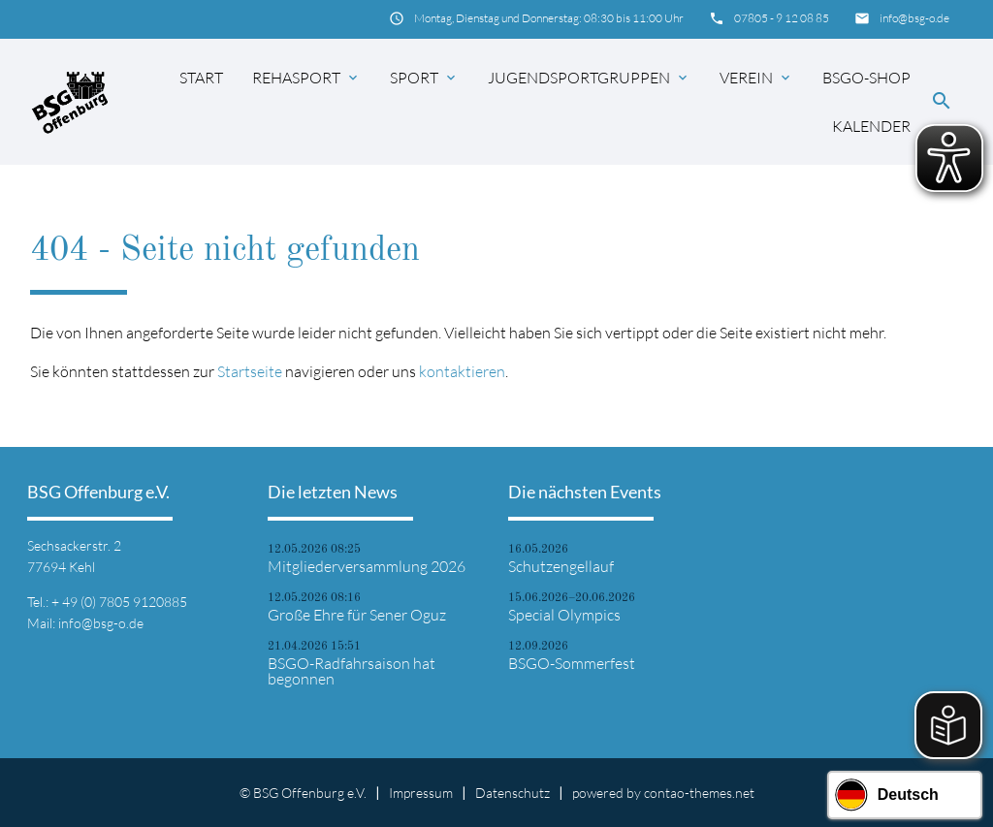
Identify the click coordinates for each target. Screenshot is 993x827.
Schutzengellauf (561, 566)
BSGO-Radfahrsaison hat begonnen (351, 670)
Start (201, 77)
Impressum (421, 792)
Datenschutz (512, 792)
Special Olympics (564, 614)
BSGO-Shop (866, 77)
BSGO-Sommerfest (571, 663)
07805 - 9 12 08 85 (781, 18)
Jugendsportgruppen (589, 77)
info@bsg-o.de (914, 18)
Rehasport (306, 77)
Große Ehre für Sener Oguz (357, 614)
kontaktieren (462, 371)
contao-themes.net (699, 792)
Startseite (249, 371)
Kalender (871, 126)
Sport (424, 77)
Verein (756, 77)
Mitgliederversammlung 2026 (366, 566)
